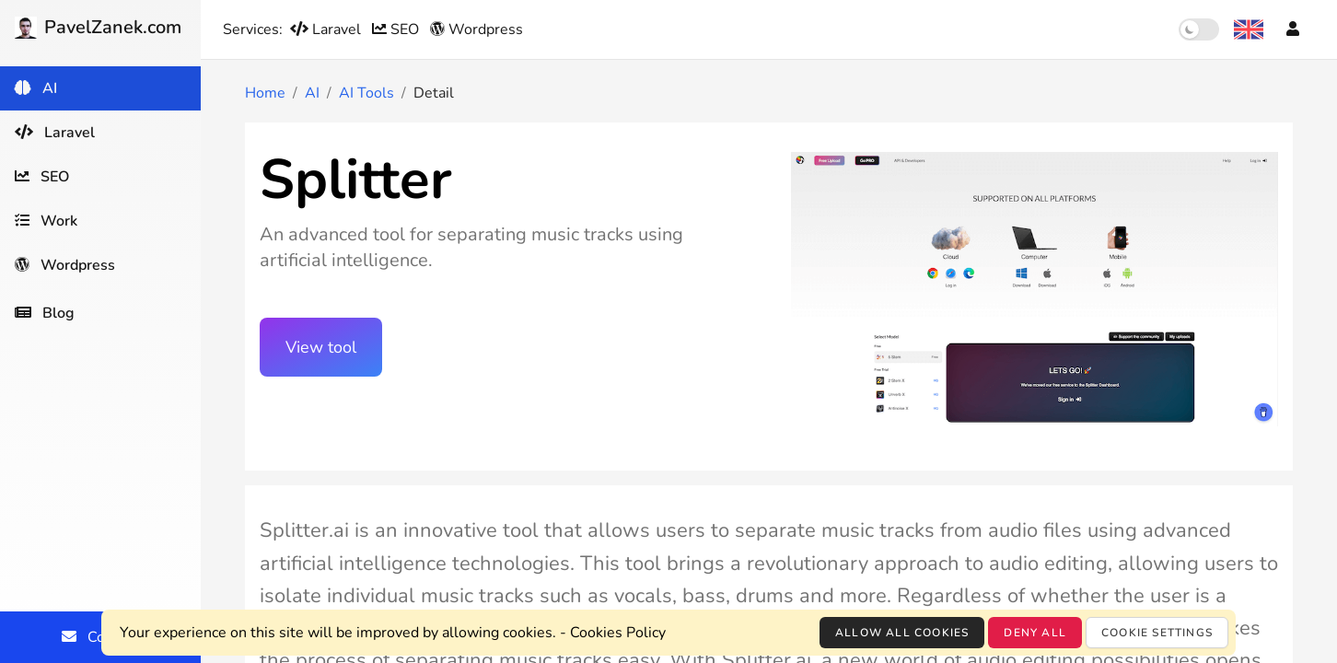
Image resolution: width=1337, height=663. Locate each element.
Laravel (327, 29)
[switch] (1199, 29)
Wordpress (476, 29)
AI (312, 93)
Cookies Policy (618, 632)
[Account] (1293, 29)
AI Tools (366, 93)
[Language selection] (1249, 29)
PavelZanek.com (98, 27)
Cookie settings (1157, 632)
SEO (397, 29)
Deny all (1035, 632)
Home (265, 93)
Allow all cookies (902, 632)
